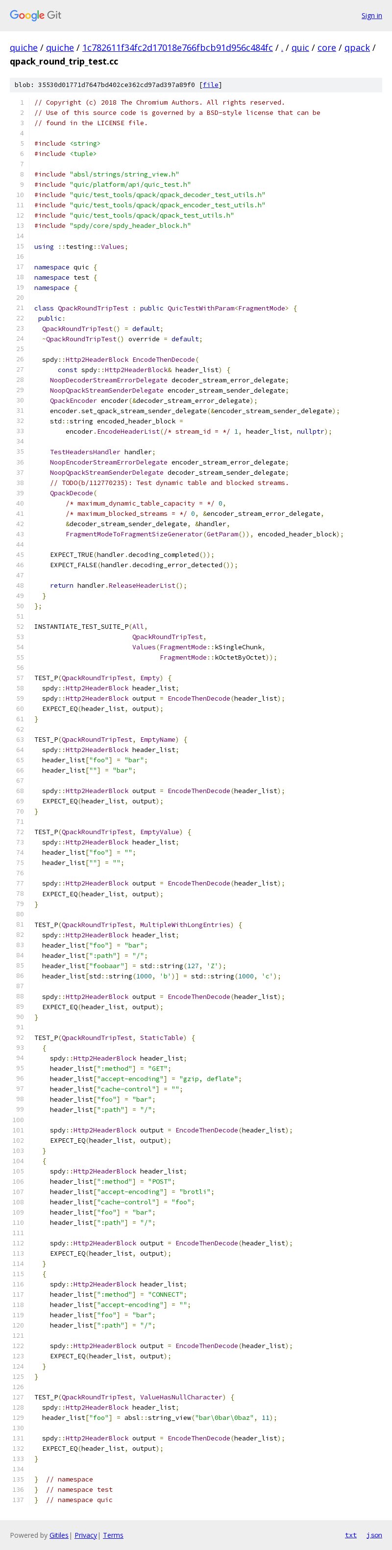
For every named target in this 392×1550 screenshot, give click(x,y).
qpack (357, 47)
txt (351, 1534)
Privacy (85, 1535)
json (374, 1534)
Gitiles (59, 1535)
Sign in (372, 15)
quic (300, 47)
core (327, 47)
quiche (24, 47)
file (211, 85)
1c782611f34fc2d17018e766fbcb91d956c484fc (177, 47)
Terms (113, 1535)
